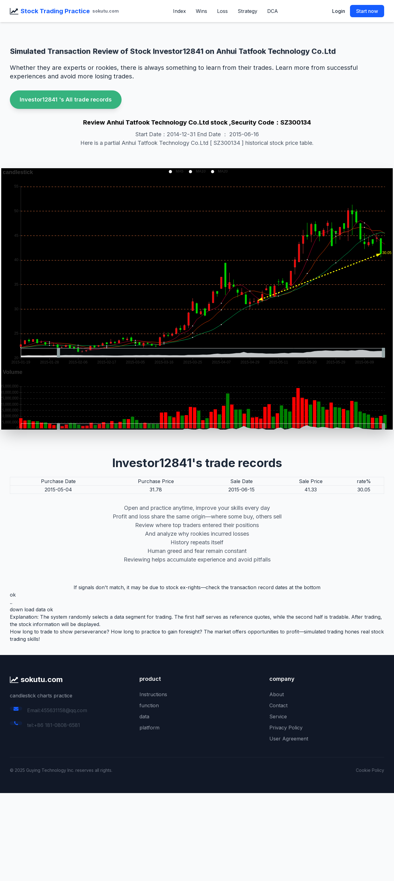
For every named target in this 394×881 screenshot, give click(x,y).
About (276, 694)
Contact (278, 705)
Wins (201, 11)
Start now (367, 11)
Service (278, 716)
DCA (272, 11)
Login (338, 11)
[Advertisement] (184, 836)
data (144, 716)
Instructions (153, 694)
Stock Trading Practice (55, 11)
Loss (222, 11)
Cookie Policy (370, 770)
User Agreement (288, 739)
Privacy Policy (286, 727)
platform (149, 727)
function (149, 705)
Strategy (247, 11)
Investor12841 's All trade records (66, 99)
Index (179, 11)
